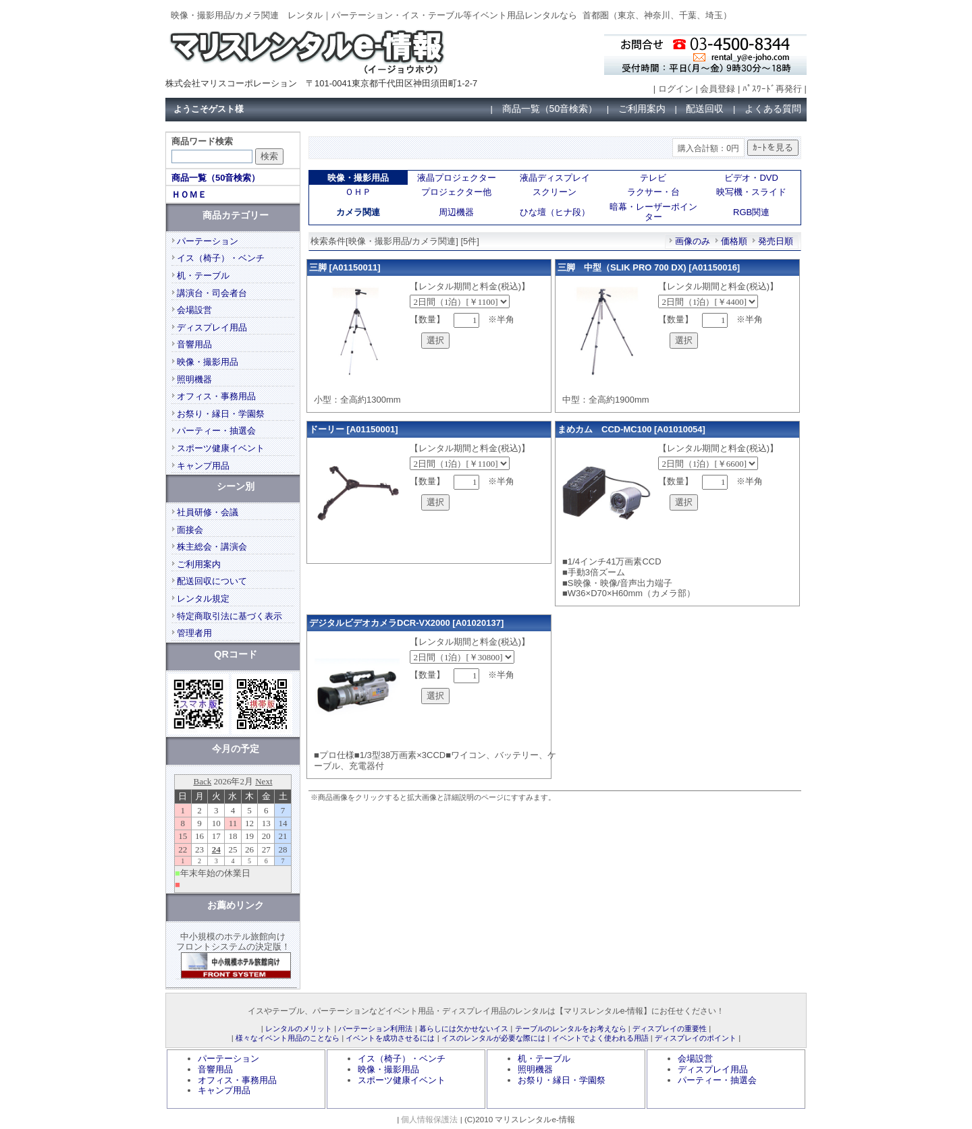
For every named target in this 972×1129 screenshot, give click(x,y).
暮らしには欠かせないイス (463, 1028)
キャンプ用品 (203, 466)
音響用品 (194, 344)
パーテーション (207, 241)
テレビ (653, 178)
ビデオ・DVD (751, 178)
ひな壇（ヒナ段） (555, 212)
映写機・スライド (751, 192)
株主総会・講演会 (212, 547)
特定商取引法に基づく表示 (229, 616)
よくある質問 (773, 108)
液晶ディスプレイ (555, 178)
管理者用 (194, 633)
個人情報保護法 (429, 1119)
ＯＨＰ (358, 192)
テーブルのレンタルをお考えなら (570, 1028)
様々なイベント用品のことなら (288, 1038)
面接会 (190, 530)
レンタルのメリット (298, 1028)
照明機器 (194, 379)
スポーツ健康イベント (221, 448)
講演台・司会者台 (212, 293)
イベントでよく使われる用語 (600, 1038)
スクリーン (554, 192)
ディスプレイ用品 (212, 327)
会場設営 (194, 310)
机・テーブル (203, 275)
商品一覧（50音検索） (550, 108)
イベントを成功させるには (390, 1038)
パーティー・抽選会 (216, 431)
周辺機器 (456, 212)
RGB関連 (751, 212)
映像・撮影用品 (207, 362)
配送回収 (705, 108)
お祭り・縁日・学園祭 (221, 414)
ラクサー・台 (653, 192)
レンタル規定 (203, 599)
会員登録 (717, 89)
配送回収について (212, 581)
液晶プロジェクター (456, 178)
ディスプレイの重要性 (669, 1028)
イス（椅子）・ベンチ (221, 258)
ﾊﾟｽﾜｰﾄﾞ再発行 (772, 89)
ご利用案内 (642, 108)
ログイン (675, 89)
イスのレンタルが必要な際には (493, 1038)
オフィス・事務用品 (216, 396)
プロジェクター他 (456, 192)
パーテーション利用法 (375, 1028)
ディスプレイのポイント (695, 1038)
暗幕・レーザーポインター (653, 212)
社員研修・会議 (207, 512)
